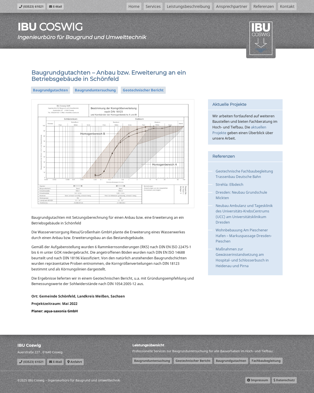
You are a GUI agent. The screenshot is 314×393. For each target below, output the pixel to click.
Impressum (257, 380)
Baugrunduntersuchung (95, 90)
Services (153, 6)
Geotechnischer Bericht (143, 90)
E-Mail (55, 6)
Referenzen (263, 6)
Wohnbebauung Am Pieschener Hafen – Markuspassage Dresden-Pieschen (244, 236)
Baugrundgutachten (50, 90)
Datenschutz (284, 380)
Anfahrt (74, 362)
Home (134, 6)
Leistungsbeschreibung (188, 6)
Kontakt (287, 6)
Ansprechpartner (231, 6)
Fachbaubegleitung (266, 361)
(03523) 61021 (31, 6)
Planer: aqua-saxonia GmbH (55, 311)
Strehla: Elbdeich (229, 184)
